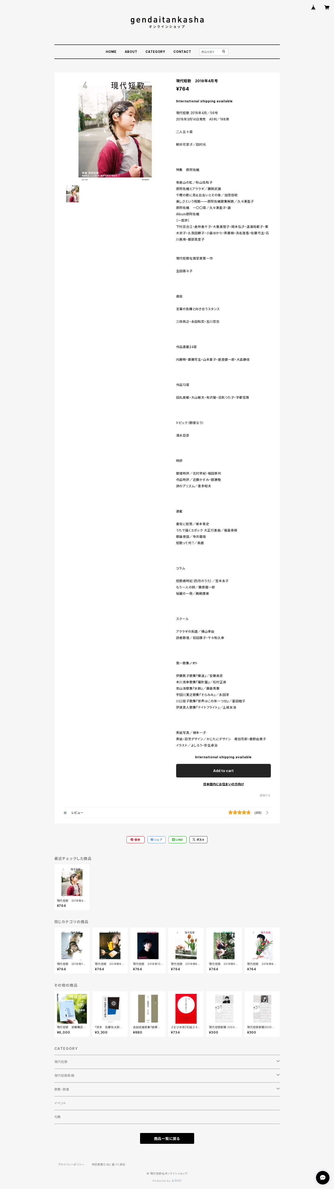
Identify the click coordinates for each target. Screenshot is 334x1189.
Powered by (167, 1180)
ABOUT (131, 52)
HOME (111, 52)
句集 (57, 1117)
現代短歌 (61, 1062)
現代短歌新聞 (64, 1075)
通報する (265, 795)
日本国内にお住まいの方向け (223, 784)
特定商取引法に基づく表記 (109, 1164)
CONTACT (182, 52)
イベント (60, 1103)
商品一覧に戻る (167, 1138)
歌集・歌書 (61, 1089)
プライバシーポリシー (71, 1164)
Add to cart (223, 770)
